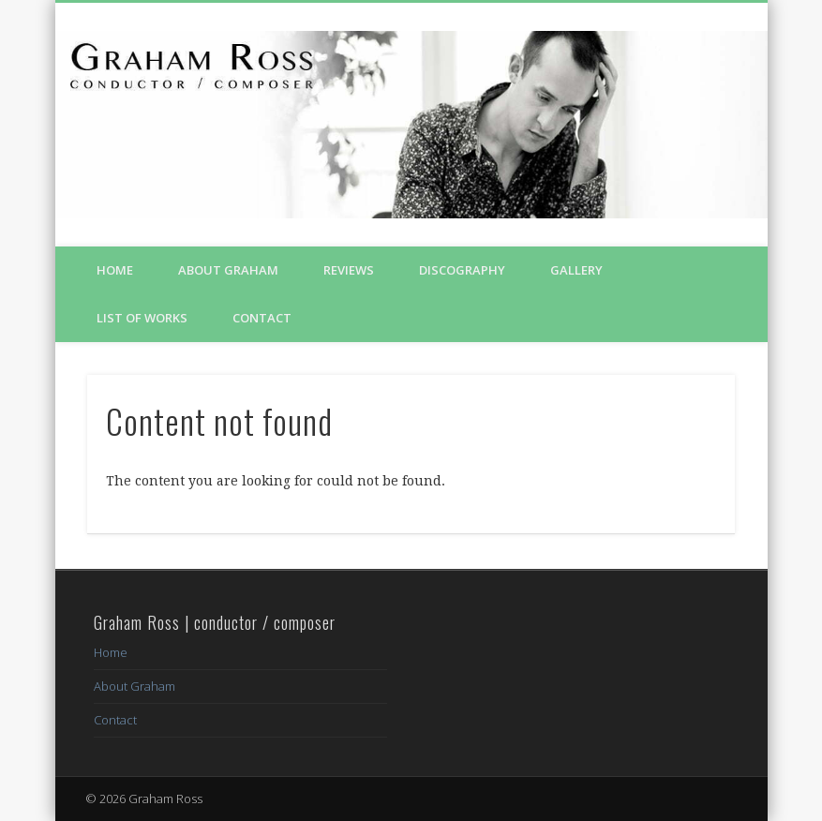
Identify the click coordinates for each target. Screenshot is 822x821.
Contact (261, 317)
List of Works (142, 317)
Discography (462, 269)
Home (115, 269)
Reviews (348, 269)
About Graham (228, 269)
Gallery (576, 269)
